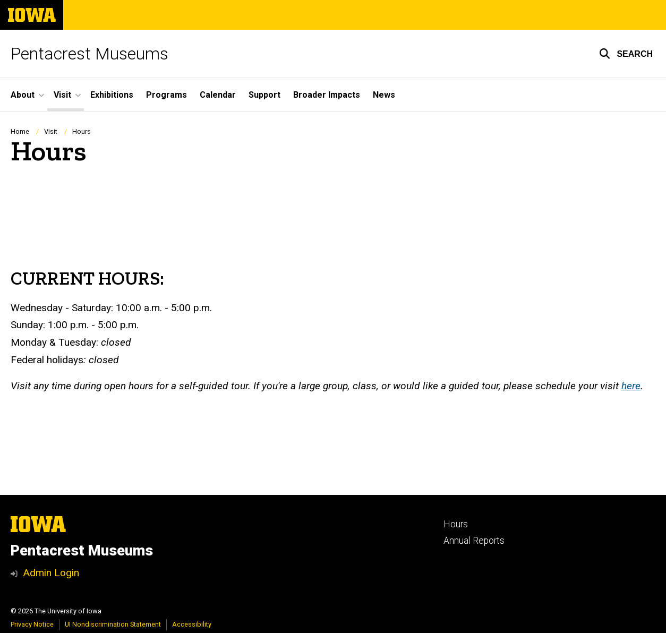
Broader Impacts (326, 95)
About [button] (23, 95)
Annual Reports (474, 540)
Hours (455, 524)
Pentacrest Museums (89, 53)
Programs (166, 95)
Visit (50, 131)
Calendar (218, 95)
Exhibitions (111, 95)
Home (20, 131)
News (384, 95)
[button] (626, 54)
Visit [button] (62, 95)
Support (264, 95)
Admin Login (51, 573)
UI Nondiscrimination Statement (113, 624)
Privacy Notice (32, 624)
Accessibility (191, 624)
